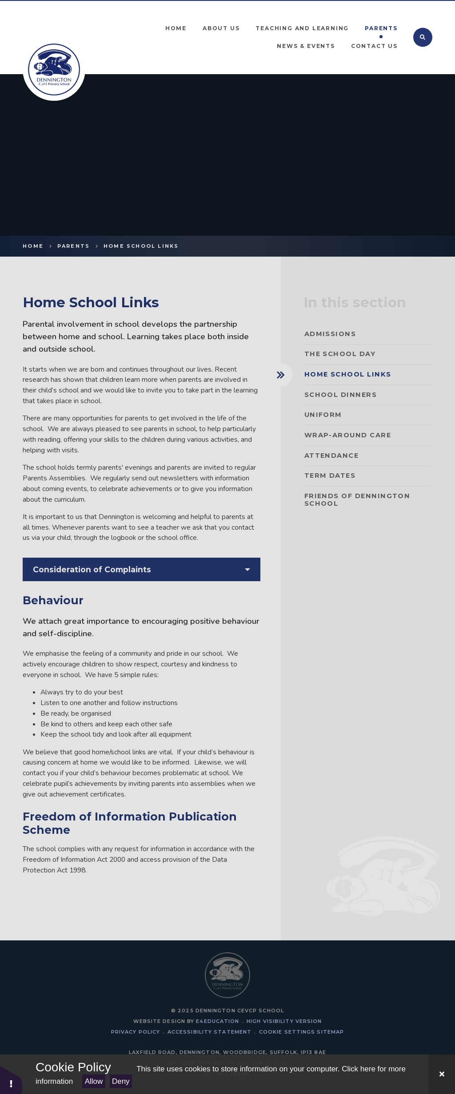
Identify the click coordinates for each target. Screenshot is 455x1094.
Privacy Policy (135, 1032)
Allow (94, 1081)
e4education (217, 1021)
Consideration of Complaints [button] (92, 569)
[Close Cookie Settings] (441, 1074)
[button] (11, 1079)
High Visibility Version (284, 1021)
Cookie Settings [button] (287, 1032)
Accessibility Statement (209, 1032)
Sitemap (330, 1032)
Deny (121, 1081)
